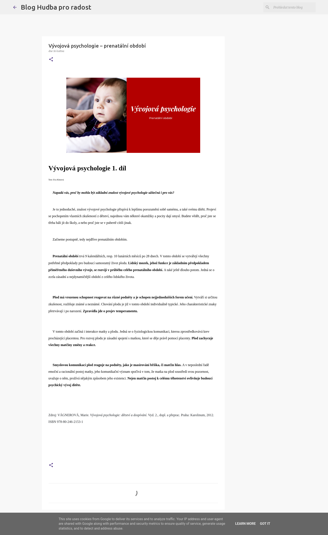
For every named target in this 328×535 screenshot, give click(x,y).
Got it (265, 524)
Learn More (245, 524)
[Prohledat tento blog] (294, 7)
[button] (51, 59)
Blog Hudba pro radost (56, 7)
